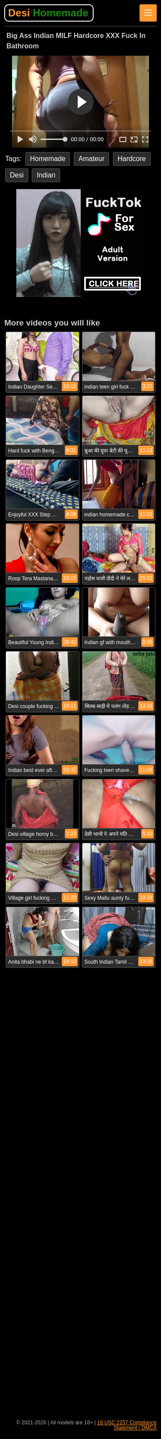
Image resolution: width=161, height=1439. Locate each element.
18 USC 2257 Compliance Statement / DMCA (127, 1425)
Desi (48, 13)
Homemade (48, 158)
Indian (45, 175)
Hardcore (132, 158)
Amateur (91, 158)
